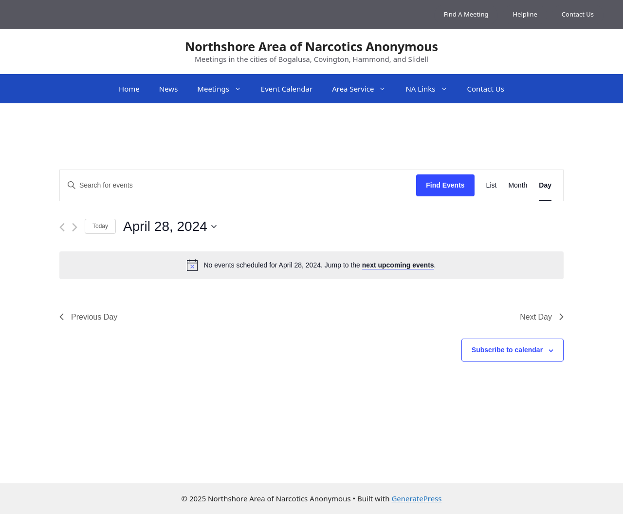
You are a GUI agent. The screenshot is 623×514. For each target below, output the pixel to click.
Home (129, 89)
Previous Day (88, 317)
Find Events (445, 185)
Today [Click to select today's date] (100, 226)
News (168, 89)
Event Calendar (286, 89)
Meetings (224, 88)
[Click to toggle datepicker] (170, 226)
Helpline (525, 14)
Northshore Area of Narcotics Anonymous (311, 46)
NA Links (431, 88)
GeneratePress (416, 498)
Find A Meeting (466, 14)
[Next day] (74, 227)
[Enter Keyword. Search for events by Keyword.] (238, 185)
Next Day (542, 317)
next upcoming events (398, 265)
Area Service (364, 88)
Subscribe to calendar (507, 350)
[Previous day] (62, 227)
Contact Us (578, 14)
